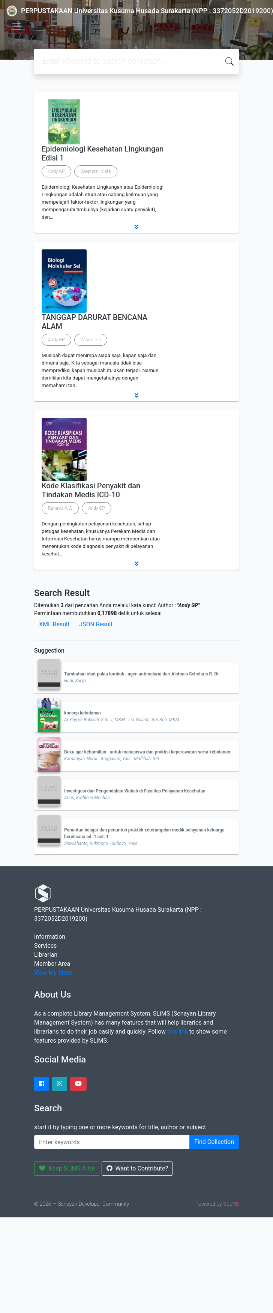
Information (49, 936)
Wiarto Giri (91, 339)
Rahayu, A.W (60, 508)
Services (45, 945)
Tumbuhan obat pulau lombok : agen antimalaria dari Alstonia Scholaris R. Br (141, 674)
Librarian (45, 954)
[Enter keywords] (112, 1142)
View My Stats (53, 972)
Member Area (52, 963)
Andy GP (56, 171)
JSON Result (95, 624)
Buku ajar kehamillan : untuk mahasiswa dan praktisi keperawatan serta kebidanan (147, 752)
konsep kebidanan (82, 713)
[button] (136, 227)
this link (177, 1031)
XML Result (54, 624)
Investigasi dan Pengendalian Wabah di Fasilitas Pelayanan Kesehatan (135, 791)
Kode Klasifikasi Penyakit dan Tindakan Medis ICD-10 (91, 490)
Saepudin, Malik (96, 171)
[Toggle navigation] (16, 26)
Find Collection (214, 1141)
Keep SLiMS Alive (67, 1168)
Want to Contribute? (137, 1168)
